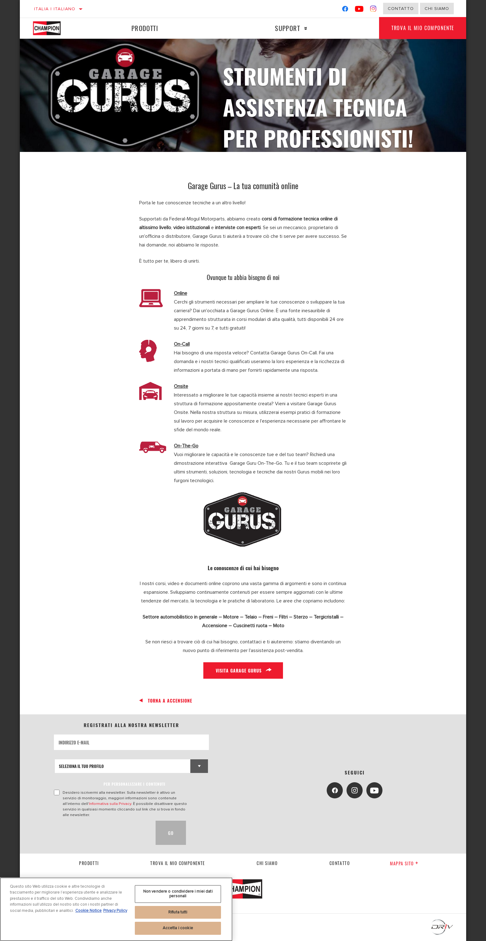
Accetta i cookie (178, 927)
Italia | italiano (55, 8)
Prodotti (144, 28)
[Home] (52, 28)
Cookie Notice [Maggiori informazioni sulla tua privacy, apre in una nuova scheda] (88, 910)
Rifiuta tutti (178, 912)
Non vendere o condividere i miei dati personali (178, 894)
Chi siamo (267, 863)
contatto (339, 863)
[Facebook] (345, 10)
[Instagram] (373, 10)
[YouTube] (359, 10)
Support (287, 28)
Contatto (401, 8)
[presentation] (101, 833)
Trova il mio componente (422, 28)
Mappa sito (404, 863)
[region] (116, 909)
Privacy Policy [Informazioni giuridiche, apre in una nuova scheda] (115, 910)
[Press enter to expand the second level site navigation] (305, 28)
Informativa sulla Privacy (110, 803)
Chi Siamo (437, 8)
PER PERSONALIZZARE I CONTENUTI (135, 784)
